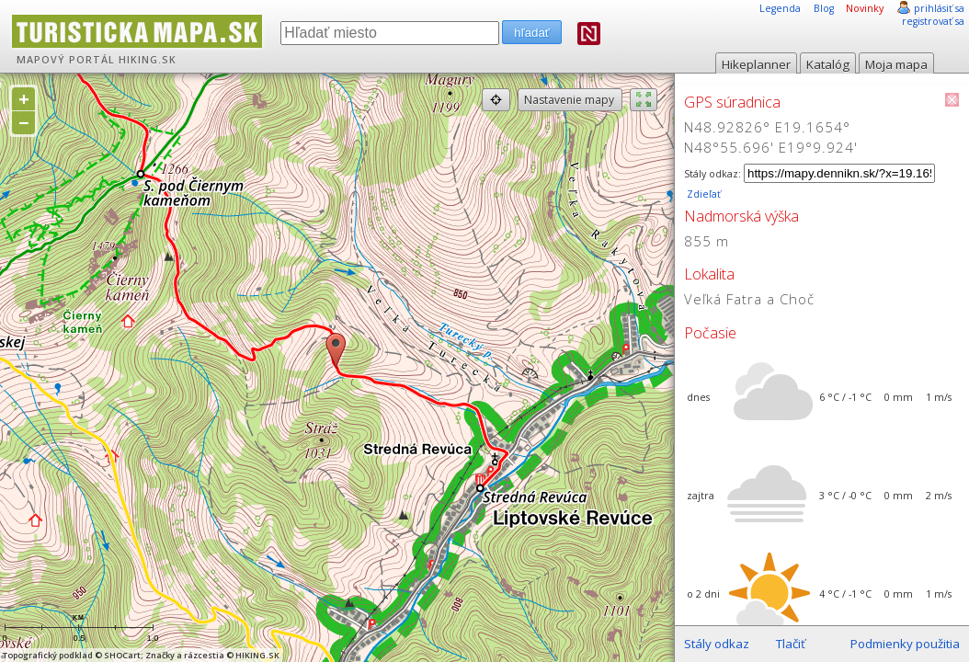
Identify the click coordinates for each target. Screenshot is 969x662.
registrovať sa (933, 21)
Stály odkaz (716, 643)
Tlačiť (790, 643)
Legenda (780, 8)
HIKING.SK (148, 59)
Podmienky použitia (905, 643)
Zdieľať (702, 194)
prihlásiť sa (939, 8)
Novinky (865, 8)
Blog (824, 8)
